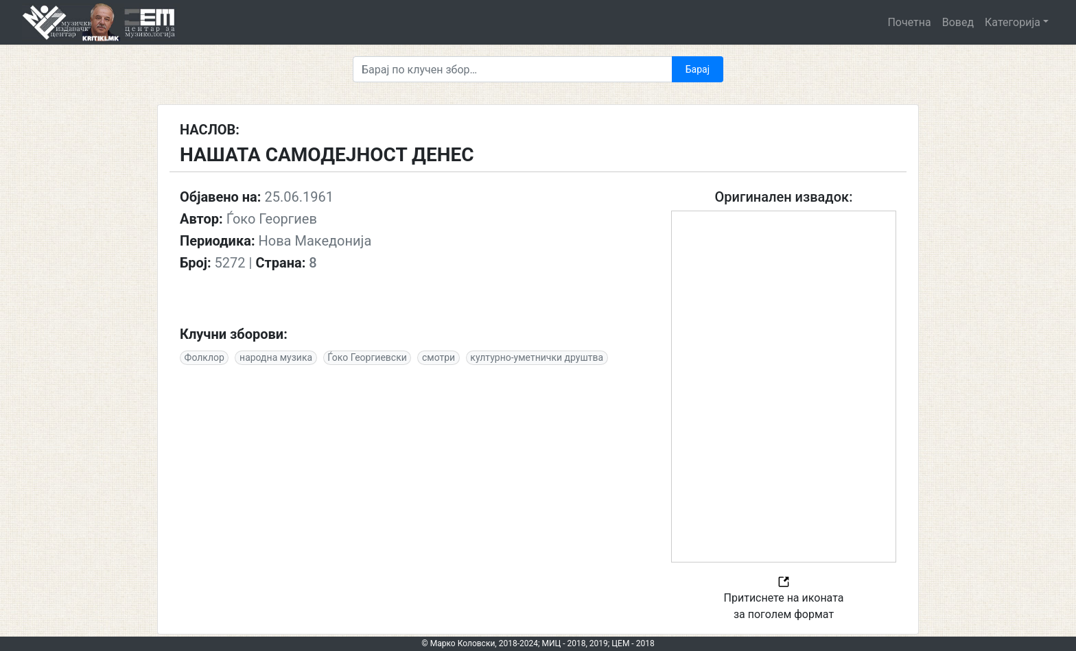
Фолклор (204, 357)
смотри (438, 357)
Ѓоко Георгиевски (367, 357)
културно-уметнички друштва (536, 357)
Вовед (958, 22)
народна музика (275, 357)
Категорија (1012, 22)
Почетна (909, 22)
